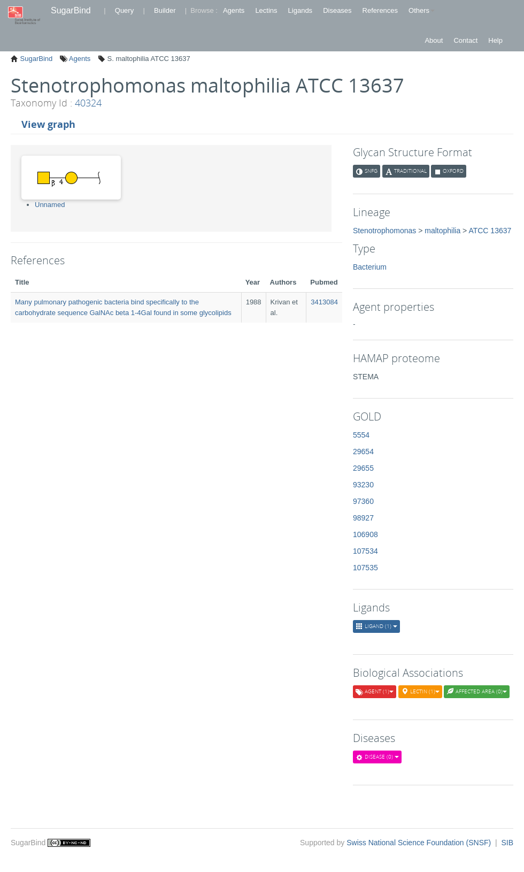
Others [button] (422, 10)
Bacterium (370, 267)
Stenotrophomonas (384, 230)
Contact (465, 40)
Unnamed (50, 205)
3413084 (324, 302)
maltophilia (442, 230)
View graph (48, 124)
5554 (361, 435)
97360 (363, 501)
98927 (363, 518)
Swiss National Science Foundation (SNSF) (419, 842)
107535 (365, 567)
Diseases (337, 10)
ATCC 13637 (489, 230)
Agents (233, 10)
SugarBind (71, 10)
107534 (365, 551)
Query (124, 10)
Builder (164, 10)
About (434, 40)
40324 (88, 102)
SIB (507, 842)
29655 (363, 468)
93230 (363, 484)
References (380, 10)
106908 (365, 534)
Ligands (300, 10)
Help (495, 40)
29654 (363, 451)
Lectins (266, 10)
